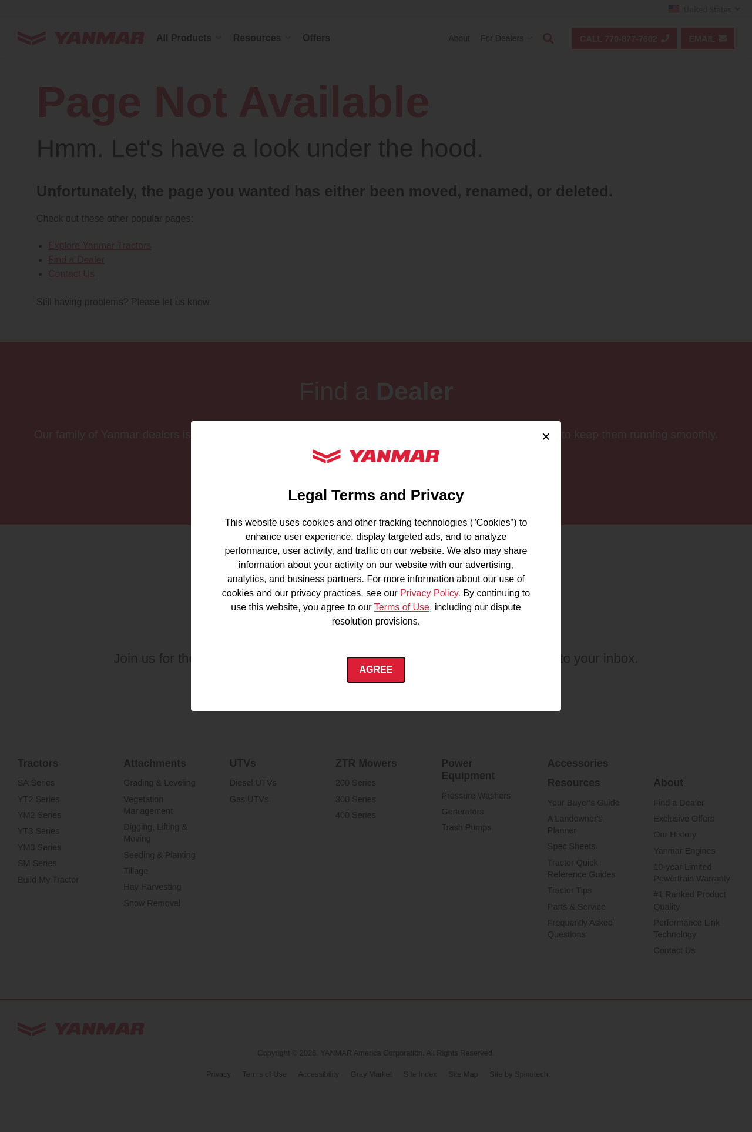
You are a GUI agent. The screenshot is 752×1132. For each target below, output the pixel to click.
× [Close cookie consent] (546, 436)
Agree (376, 669)
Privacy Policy (429, 593)
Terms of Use (401, 607)
